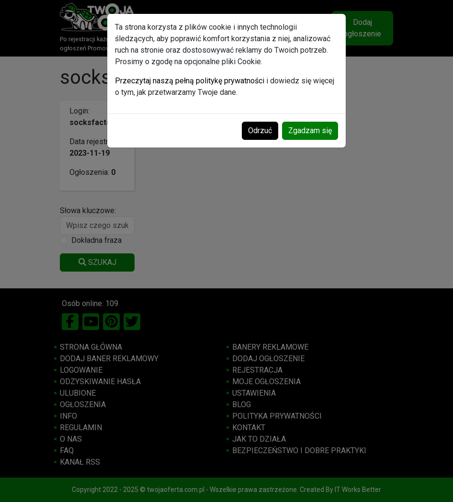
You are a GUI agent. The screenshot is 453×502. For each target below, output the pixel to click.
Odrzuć (260, 130)
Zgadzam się (310, 130)
